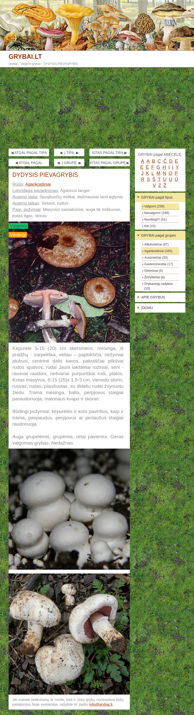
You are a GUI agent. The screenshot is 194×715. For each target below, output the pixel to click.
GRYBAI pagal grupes (158, 235)
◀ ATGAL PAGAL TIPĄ (29, 153)
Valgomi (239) (154, 206)
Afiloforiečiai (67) (156, 244)
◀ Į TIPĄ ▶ (69, 153)
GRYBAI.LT (25, 56)
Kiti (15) (150, 226)
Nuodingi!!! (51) (155, 219)
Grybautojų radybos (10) (158, 286)
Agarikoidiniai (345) (158, 251)
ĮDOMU (147, 308)
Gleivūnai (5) (153, 270)
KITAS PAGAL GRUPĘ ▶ (109, 163)
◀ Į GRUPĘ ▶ (69, 163)
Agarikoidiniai (38, 184)
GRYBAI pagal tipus (157, 197)
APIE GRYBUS (153, 297)
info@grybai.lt (100, 704)
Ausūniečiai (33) (156, 257)
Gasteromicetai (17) (158, 264)
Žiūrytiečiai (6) (154, 277)
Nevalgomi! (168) (156, 213)
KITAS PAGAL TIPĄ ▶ (109, 153)
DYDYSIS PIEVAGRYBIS (61, 64)
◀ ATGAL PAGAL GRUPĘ (28, 163)
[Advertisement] (97, 108)
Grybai (13, 64)
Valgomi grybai (30, 64)
